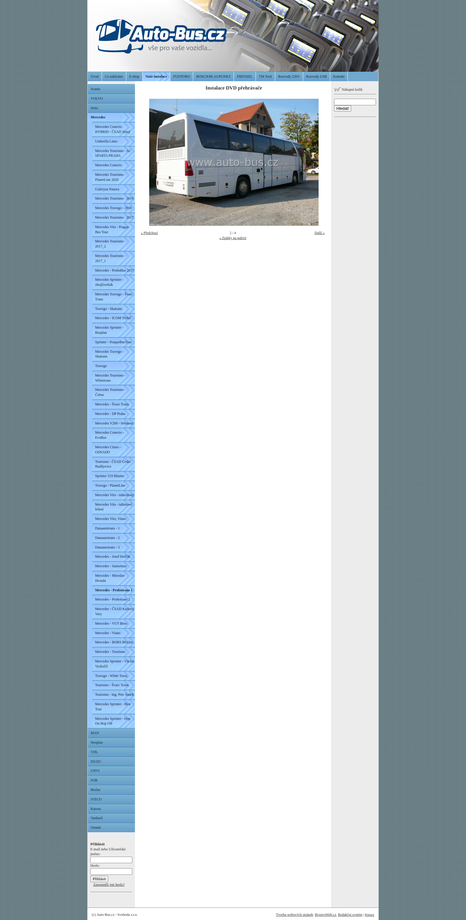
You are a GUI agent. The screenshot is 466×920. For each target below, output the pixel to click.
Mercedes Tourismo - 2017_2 (110, 243)
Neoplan (97, 742)
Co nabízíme (114, 76)
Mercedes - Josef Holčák (112, 556)
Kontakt (339, 76)
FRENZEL (245, 76)
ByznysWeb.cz (325, 915)
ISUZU (96, 761)
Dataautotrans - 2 (107, 538)
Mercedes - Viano (107, 633)
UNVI (95, 771)
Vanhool (97, 818)
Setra (94, 108)
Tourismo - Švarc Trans (112, 685)
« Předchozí (149, 233)
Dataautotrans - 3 (107, 547)
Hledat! (342, 108)
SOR (94, 780)
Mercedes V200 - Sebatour (114, 423)
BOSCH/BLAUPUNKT (213, 76)
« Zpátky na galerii (232, 238)
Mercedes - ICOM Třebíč (113, 318)
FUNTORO (181, 76)
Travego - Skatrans (108, 309)
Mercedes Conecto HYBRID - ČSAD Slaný (112, 129)
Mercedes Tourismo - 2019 (114, 198)
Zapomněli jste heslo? (109, 885)
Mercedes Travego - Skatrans (109, 354)
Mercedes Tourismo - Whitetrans (110, 378)
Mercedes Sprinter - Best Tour (113, 706)
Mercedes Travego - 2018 (113, 208)
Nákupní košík (348, 89)
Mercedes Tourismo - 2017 (114, 217)
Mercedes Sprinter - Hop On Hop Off (112, 721)
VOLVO (97, 98)
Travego (101, 366)
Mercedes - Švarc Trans (112, 404)
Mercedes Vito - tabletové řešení (113, 507)
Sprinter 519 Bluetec (110, 476)
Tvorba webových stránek (294, 915)
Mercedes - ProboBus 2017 (114, 270)
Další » (319, 233)
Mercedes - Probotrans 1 (114, 590)
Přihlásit (369, 914)
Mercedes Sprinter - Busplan (109, 330)
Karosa (96, 809)
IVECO (96, 799)
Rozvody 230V (289, 76)
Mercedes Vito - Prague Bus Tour (112, 229)
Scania (95, 89)
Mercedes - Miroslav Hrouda (110, 578)
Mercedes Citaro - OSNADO (108, 449)
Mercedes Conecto (108, 165)
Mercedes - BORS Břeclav (114, 642)
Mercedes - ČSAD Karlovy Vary (114, 611)
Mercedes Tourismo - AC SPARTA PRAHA (113, 153)
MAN (95, 733)
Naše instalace (156, 76)
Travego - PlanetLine (110, 485)
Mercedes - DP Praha (110, 414)
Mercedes (98, 117)
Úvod (95, 76)
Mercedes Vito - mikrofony (114, 495)
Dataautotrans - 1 (107, 528)
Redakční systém (350, 915)
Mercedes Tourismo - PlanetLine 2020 (110, 177)
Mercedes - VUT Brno (111, 623)
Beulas (95, 790)
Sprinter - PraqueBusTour (113, 342)
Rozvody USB (316, 76)
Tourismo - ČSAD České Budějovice (113, 464)
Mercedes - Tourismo (110, 652)
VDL (94, 752)
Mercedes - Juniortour (111, 566)
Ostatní (96, 827)
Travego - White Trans (111, 676)
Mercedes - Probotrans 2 (112, 599)
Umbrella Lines (106, 141)
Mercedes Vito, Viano (110, 519)
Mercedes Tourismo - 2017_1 (110, 258)
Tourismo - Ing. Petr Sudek (114, 694)
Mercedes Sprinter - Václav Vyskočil (114, 663)
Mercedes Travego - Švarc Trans (114, 296)
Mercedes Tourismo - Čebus (110, 392)
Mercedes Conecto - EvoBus (109, 435)
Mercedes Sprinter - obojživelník (109, 282)
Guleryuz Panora (107, 189)
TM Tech (265, 76)
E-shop (134, 76)
